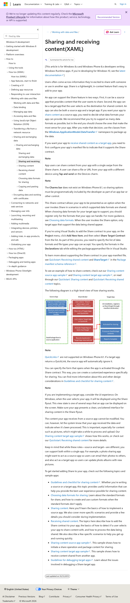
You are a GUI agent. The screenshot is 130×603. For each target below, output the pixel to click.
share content (52, 114)
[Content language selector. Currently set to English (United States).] (16, 589)
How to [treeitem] (12, 63)
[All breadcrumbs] (47, 32)
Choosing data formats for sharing (69, 495)
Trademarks (7, 600)
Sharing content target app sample (91, 275)
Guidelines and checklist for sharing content (87, 381)
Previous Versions (27, 596)
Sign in (123, 3)
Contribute (54, 596)
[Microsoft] (6, 4)
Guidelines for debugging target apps (71, 560)
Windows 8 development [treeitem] (18, 41)
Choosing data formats (61, 220)
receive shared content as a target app (90, 143)
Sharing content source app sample (70, 542)
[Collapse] (38, 29)
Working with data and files (65, 32)
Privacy (66, 596)
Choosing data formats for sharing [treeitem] (29, 180)
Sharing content (59, 508)
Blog (41, 596)
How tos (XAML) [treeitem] (19, 76)
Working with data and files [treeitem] (26, 102)
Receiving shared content (64, 521)
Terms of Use (112, 596)
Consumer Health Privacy (88, 596)
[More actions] (125, 32)
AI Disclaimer (8, 596)
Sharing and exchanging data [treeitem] (26, 155)
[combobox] (21, 36)
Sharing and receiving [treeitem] (29, 161)
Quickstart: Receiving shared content (69, 259)
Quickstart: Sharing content (73, 279)
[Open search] (115, 4)
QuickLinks (51, 356)
